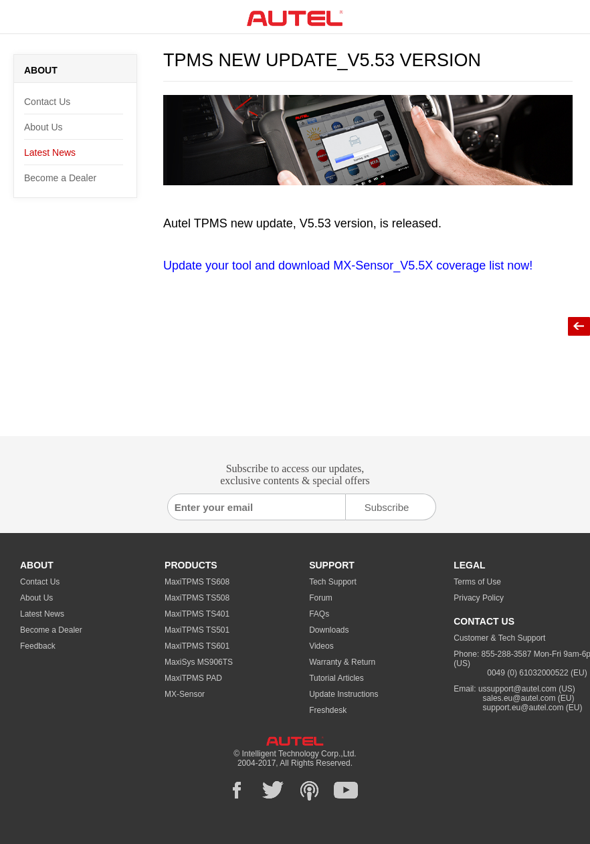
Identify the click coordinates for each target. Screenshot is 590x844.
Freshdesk (328, 710)
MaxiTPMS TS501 (197, 630)
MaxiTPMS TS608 (197, 582)
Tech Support (333, 582)
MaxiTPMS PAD (193, 678)
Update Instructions (343, 694)
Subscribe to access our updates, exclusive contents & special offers (295, 474)
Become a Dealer (60, 178)
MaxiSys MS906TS (199, 662)
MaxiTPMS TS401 (197, 614)
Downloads (329, 630)
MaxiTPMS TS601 (197, 646)
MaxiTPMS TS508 (197, 598)
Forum (320, 598)
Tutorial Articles (336, 678)
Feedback (38, 646)
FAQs (319, 614)
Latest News (50, 152)
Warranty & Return (342, 662)
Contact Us (47, 101)
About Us (43, 127)
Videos (321, 646)
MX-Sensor (185, 694)
